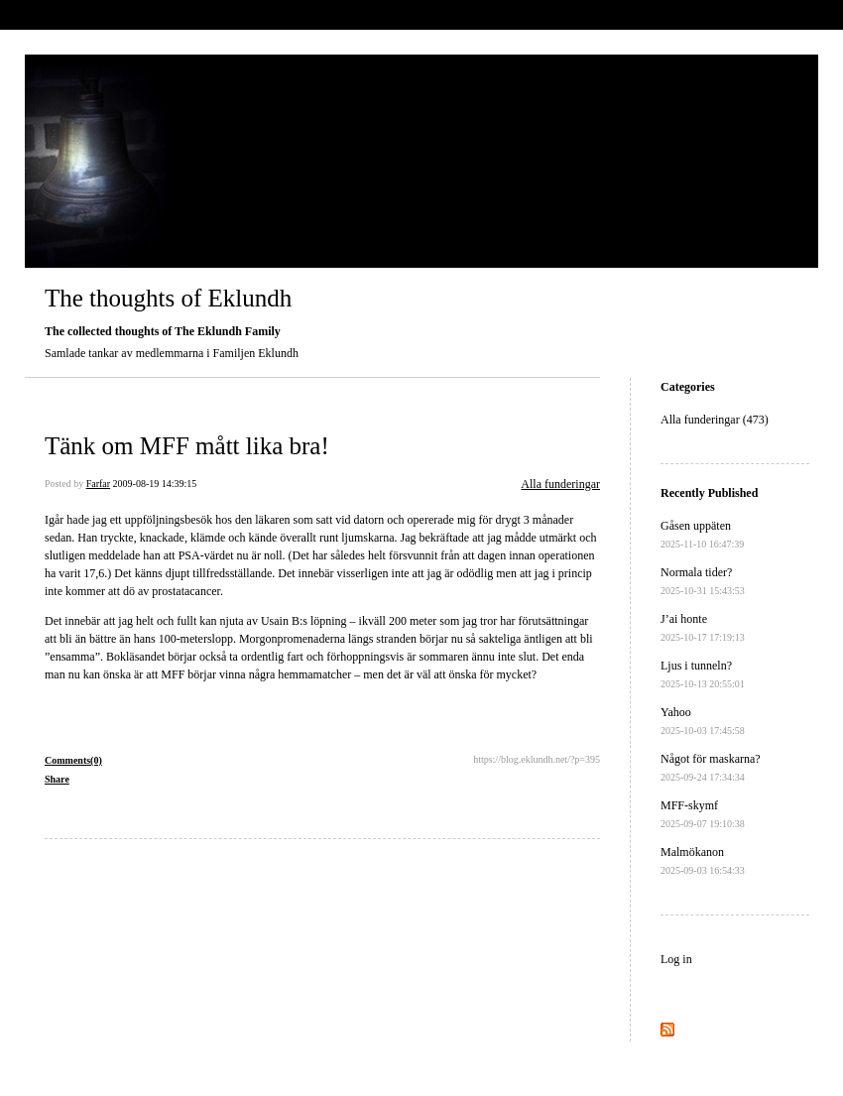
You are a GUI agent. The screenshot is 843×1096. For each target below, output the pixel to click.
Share (57, 779)
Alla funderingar (560, 484)
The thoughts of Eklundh (168, 298)
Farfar (98, 483)
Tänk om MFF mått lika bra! (187, 445)
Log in (676, 959)
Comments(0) (73, 760)
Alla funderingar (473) (715, 419)
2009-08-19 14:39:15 (155, 483)
